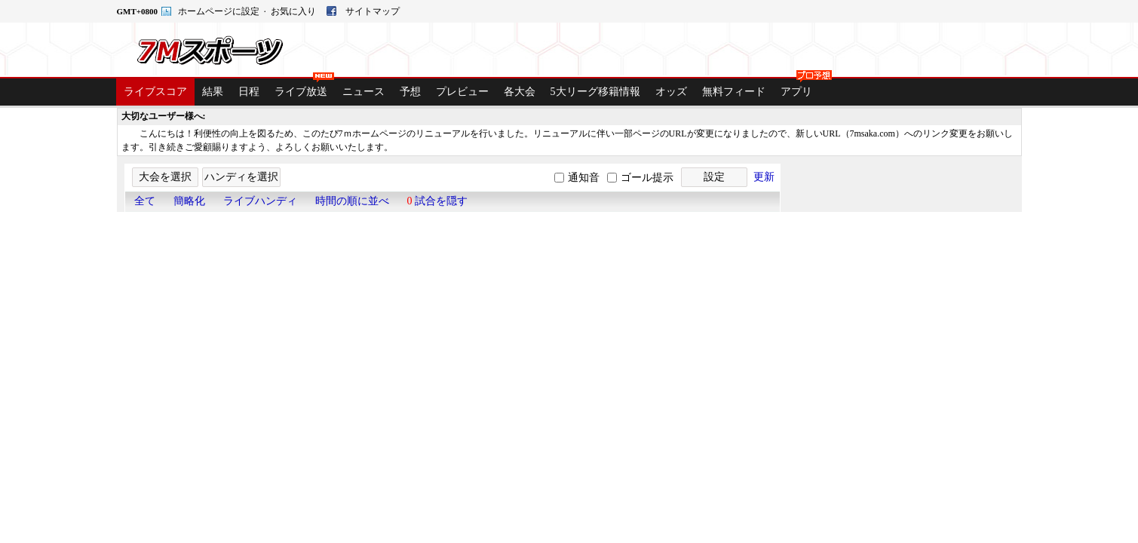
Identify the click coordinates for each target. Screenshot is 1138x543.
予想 (410, 91)
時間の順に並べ (352, 201)
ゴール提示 (647, 178)
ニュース (363, 91)
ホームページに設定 (220, 11)
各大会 (519, 91)
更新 (764, 177)
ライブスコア (155, 91)
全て (144, 201)
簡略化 (189, 201)
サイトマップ (372, 11)
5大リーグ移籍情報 (595, 91)
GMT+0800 (138, 11)
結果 (212, 91)
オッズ (671, 91)
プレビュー (462, 91)
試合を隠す (437, 201)
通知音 (584, 178)
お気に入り (294, 11)
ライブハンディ (260, 201)
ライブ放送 (305, 87)
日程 (248, 91)
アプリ (800, 87)
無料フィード (733, 91)
